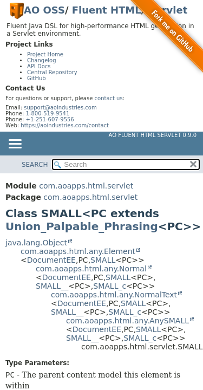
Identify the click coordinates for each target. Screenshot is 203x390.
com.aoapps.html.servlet (86, 185)
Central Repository (52, 72)
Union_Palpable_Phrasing (81, 226)
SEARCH (35, 164)
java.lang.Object (36, 242)
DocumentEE (51, 260)
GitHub (36, 78)
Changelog (41, 60)
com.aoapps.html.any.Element (78, 251)
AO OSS (44, 10)
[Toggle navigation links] (14, 144)
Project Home (45, 54)
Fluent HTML (106, 10)
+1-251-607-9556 (50, 119)
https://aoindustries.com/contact (65, 125)
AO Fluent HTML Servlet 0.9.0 (153, 135)
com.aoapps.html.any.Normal (91, 268)
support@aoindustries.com (60, 107)
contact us (109, 98)
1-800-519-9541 (48, 113)
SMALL (102, 260)
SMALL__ (52, 286)
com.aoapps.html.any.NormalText (114, 294)
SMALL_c (109, 286)
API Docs (39, 66)
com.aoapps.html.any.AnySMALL (127, 320)
